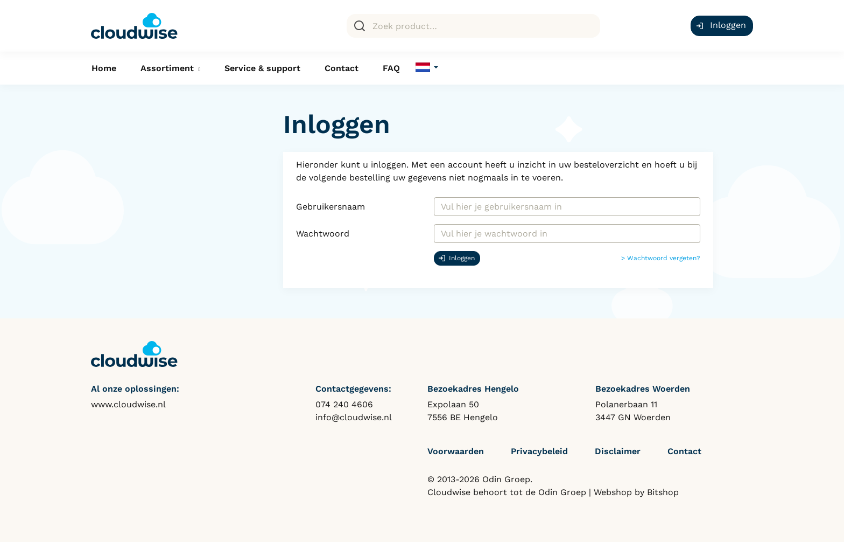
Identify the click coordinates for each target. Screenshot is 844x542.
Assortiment (167, 68)
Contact (341, 68)
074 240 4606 (344, 404)
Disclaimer (618, 451)
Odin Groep (562, 492)
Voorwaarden (455, 451)
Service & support (262, 68)
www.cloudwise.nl (128, 404)
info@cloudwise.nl (353, 417)
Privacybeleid (539, 451)
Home (104, 68)
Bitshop (663, 492)
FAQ (391, 68)
